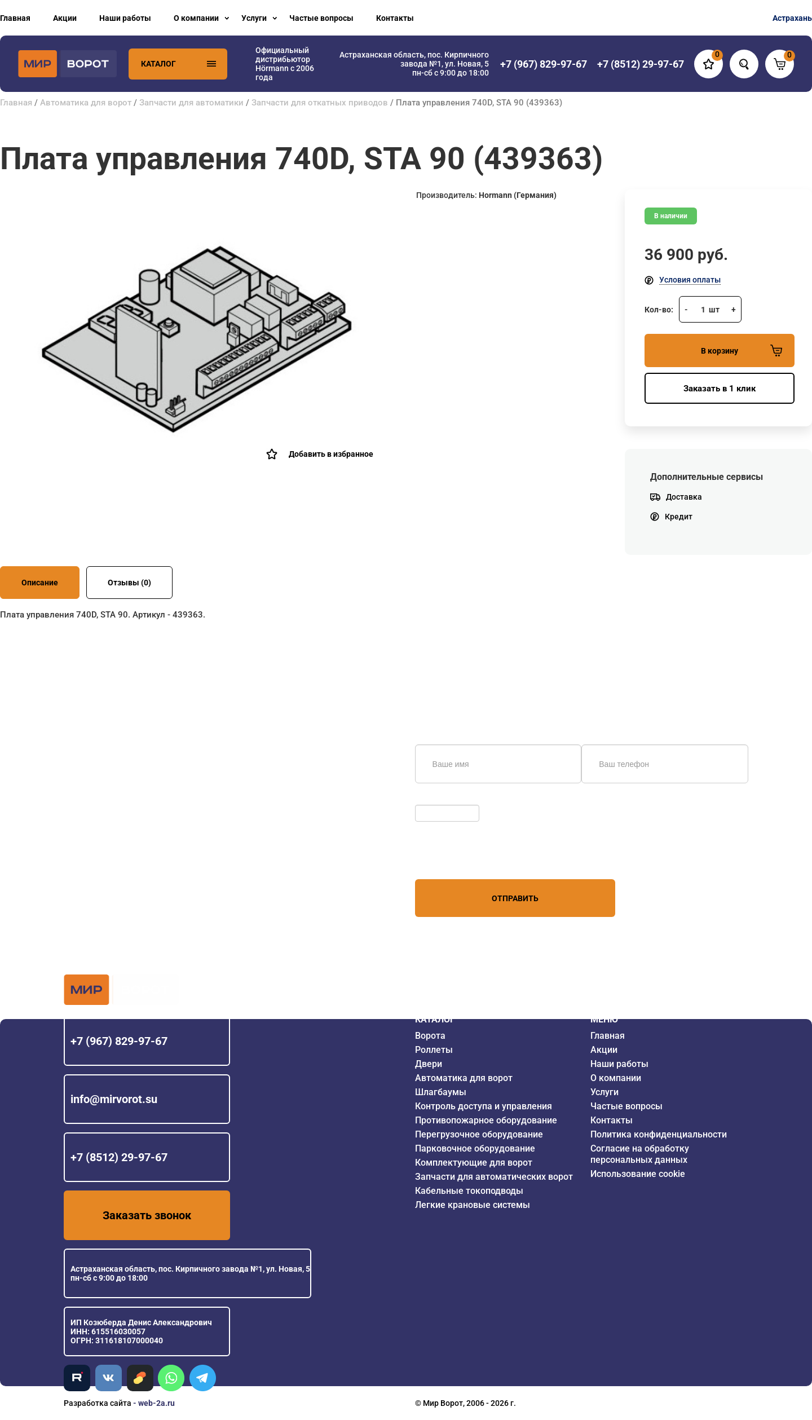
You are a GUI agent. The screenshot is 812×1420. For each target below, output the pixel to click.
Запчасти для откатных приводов (319, 103)
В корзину (741, 350)
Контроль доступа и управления (483, 1106)
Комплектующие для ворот (473, 1162)
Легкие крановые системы (472, 1204)
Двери (428, 1064)
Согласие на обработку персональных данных (639, 1154)
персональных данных (457, 857)
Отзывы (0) (129, 582)
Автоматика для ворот (85, 103)
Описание (39, 582)
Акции (65, 18)
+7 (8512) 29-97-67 (118, 1157)
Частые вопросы (321, 18)
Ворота (430, 1035)
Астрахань (792, 18)
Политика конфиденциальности (658, 1134)
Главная (15, 18)
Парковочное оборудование (475, 1148)
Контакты (395, 18)
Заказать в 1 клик (719, 388)
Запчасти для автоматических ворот (494, 1176)
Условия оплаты (690, 279)
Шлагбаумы (440, 1092)
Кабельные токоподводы (469, 1190)
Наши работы (125, 18)
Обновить (436, 799)
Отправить (515, 898)
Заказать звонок (147, 1215)
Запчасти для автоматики (191, 103)
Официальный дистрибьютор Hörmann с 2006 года (284, 64)
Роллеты (434, 1049)
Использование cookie (637, 1173)
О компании (196, 18)
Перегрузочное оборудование (479, 1134)
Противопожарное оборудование (486, 1120)
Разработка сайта (97, 1403)
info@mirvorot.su (113, 1099)
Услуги (254, 18)
